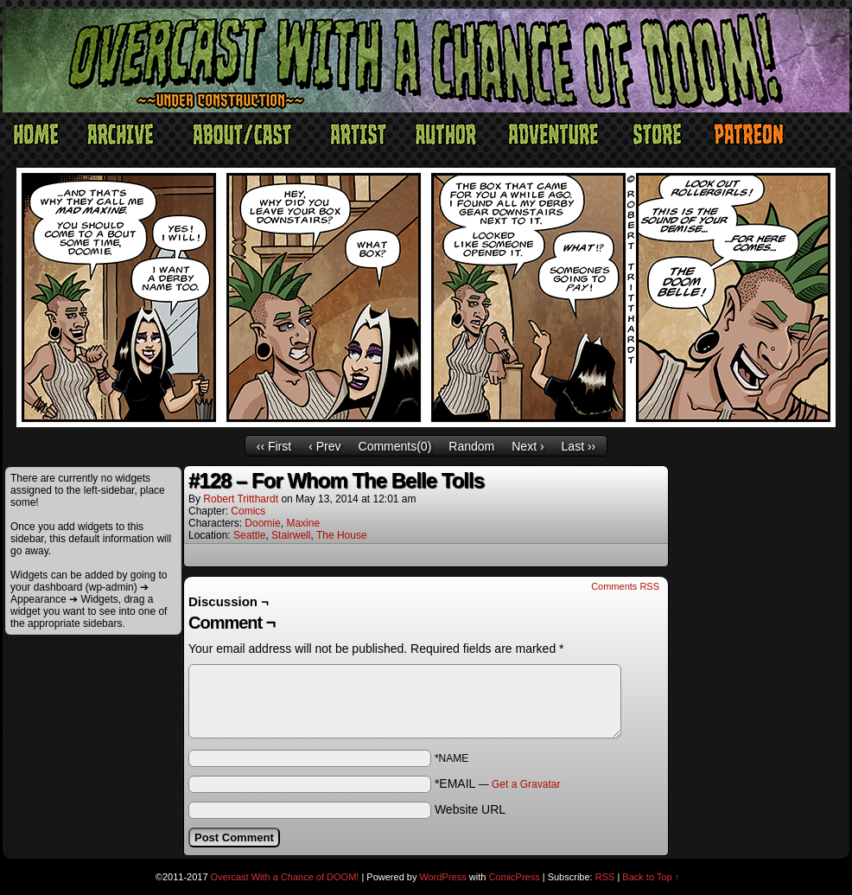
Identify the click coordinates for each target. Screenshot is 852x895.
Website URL (470, 809)
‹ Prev (324, 446)
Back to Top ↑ (650, 877)
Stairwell (290, 535)
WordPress (443, 877)
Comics (248, 511)
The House (341, 535)
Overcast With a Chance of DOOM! (285, 877)
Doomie (262, 523)
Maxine (303, 523)
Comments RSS (625, 586)
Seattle (249, 535)
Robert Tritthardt (240, 499)
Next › (528, 446)
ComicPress (513, 877)
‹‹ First (274, 446)
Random (471, 446)
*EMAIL (498, 783)
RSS (605, 877)
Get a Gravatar (526, 784)
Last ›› (579, 446)
